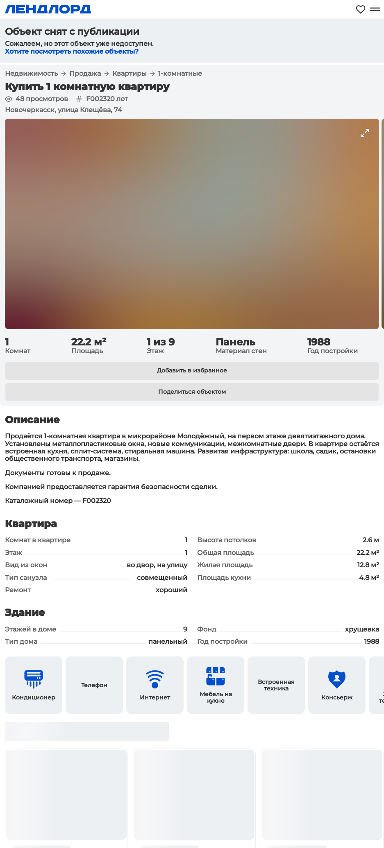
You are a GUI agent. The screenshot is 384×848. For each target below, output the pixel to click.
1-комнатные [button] (180, 73)
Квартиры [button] (129, 73)
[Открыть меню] (375, 9)
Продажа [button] (85, 73)
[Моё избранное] (361, 9)
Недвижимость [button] (31, 73)
